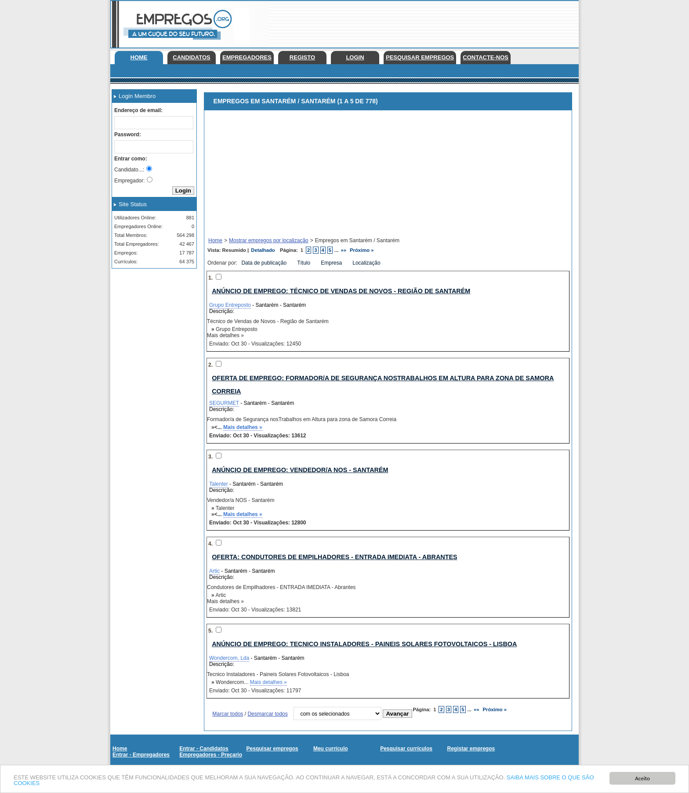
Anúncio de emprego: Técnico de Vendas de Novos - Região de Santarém (341, 291)
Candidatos (191, 57)
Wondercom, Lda (229, 658)
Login (355, 57)
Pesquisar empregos (420, 57)
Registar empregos (471, 749)
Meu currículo (330, 749)
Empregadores (247, 57)
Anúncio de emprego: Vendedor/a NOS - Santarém (300, 469)
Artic (214, 571)
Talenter (218, 484)
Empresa (332, 263)
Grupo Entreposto (230, 305)
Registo (302, 57)
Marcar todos (227, 714)
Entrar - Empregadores (141, 755)
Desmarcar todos (267, 714)
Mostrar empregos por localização (268, 240)
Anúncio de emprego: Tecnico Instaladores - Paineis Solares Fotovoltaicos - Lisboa (364, 643)
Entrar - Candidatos (203, 749)
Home (139, 57)
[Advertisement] (419, 22)
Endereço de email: (138, 110)
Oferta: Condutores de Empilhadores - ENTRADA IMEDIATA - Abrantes (334, 556)
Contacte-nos (485, 57)
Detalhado (263, 250)
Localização (367, 263)
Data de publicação (264, 263)
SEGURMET (224, 403)
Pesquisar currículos (406, 749)
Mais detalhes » (242, 427)
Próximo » (362, 250)
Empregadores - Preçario (210, 755)
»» (344, 250)
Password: (127, 134)
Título (304, 263)
